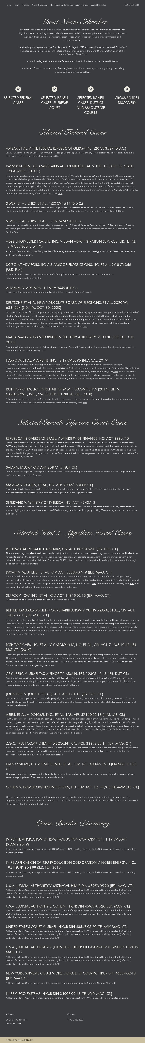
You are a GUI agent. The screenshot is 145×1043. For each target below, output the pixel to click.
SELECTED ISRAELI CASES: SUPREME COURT (54, 103)
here (58, 156)
